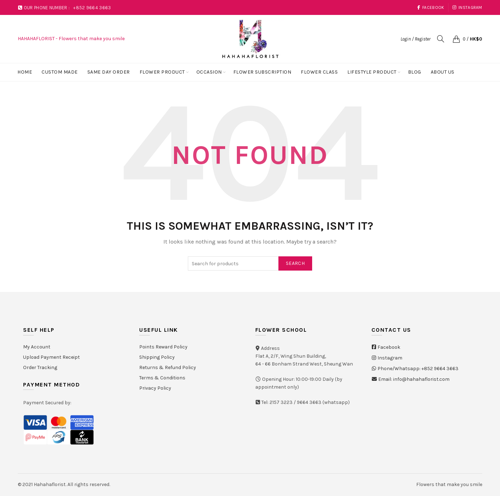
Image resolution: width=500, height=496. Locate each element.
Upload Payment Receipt (51, 357)
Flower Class (319, 72)
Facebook (430, 7)
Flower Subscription (262, 72)
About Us (443, 72)
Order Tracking (40, 367)
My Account (36, 347)
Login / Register (415, 39)
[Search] (440, 38)
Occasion (209, 72)
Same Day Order (108, 72)
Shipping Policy (157, 357)
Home (24, 72)
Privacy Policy (155, 388)
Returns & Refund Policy (167, 367)
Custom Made (60, 72)
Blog (414, 72)
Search (295, 263)
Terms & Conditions (162, 378)
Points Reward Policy (163, 347)
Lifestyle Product (372, 72)
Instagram (467, 7)
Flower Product (162, 72)
